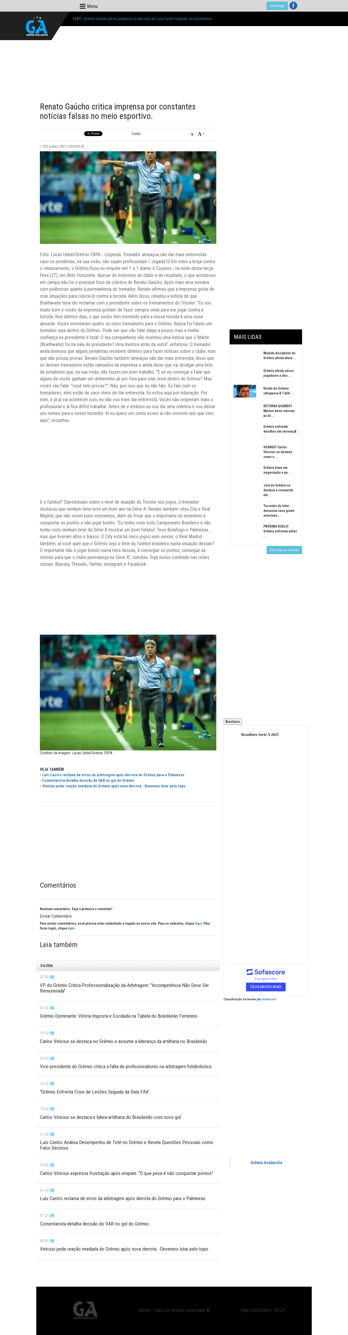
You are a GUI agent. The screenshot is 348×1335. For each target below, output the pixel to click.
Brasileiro (232, 722)
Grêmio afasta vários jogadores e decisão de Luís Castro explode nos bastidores (148, 18)
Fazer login (277, 6)
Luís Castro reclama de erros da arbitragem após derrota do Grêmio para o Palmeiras (113, 775)
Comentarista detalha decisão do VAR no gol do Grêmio (88, 780)
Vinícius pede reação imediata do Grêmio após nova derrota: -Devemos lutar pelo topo (114, 786)
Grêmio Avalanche (266, 1162)
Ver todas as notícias (284, 550)
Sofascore (269, 999)
